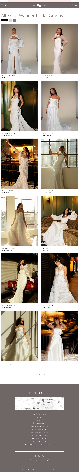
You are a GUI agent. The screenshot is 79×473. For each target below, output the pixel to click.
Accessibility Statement (53, 470)
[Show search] (72, 5)
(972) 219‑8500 (39, 420)
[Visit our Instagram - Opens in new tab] (39, 456)
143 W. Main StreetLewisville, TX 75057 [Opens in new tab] (39, 415)
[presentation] (19, 49)
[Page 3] (39, 374)
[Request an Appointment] (39, 1)
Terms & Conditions (42, 470)
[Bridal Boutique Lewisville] (39, 5)
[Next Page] (45, 374)
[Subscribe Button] (48, 461)
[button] (4, 20)
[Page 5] (43, 374)
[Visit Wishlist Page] (76, 5)
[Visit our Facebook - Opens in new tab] (35, 456)
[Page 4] (41, 374)
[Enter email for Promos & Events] (39, 461)
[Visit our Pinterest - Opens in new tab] (43, 456)
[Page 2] (37, 374)
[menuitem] (2, 5)
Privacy (34, 470)
